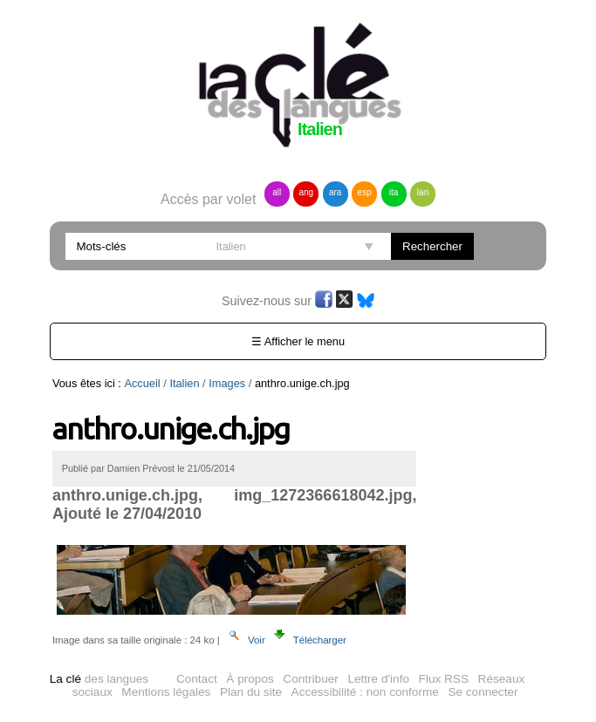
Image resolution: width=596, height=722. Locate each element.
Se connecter (482, 691)
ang (305, 192)
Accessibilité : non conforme (365, 691)
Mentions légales (165, 691)
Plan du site (251, 691)
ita (394, 192)
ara (335, 192)
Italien (184, 383)
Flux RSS (444, 678)
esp (365, 192)
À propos (249, 678)
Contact (196, 678)
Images (227, 383)
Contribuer (310, 678)
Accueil (142, 383)
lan (422, 192)
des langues (99, 678)
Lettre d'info (378, 678)
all (276, 192)
